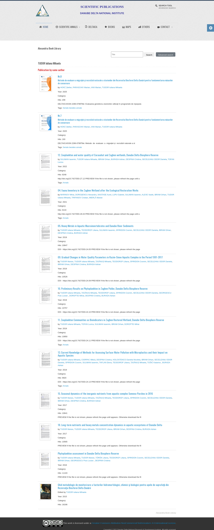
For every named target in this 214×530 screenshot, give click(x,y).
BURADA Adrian (118, 159)
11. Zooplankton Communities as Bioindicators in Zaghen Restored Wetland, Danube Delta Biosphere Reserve (111, 320)
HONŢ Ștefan (66, 87)
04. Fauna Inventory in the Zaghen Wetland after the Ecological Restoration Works (98, 190)
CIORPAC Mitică (88, 360)
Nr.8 (116, 80)
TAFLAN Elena (105, 362)
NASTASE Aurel (104, 195)
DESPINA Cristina (133, 159)
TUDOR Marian (66, 261)
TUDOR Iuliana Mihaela (112, 87)
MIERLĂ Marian (96, 198)
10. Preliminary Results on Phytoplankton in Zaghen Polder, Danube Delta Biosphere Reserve (103, 288)
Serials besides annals (72, 108)
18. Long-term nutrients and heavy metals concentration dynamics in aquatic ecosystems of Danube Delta (110, 425)
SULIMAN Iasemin (68, 159)
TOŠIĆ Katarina (154, 362)
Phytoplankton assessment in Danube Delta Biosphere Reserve (88, 453)
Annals (66, 183)
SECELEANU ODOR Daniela (154, 159)
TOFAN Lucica (87, 324)
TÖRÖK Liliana (102, 458)
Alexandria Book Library (166, 513)
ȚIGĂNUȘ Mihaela (103, 261)
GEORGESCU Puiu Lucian (82, 460)
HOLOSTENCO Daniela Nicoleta (126, 360)
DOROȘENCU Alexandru (86, 195)
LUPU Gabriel (118, 195)
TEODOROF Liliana (89, 230)
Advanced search (165, 55)
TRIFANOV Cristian (80, 198)
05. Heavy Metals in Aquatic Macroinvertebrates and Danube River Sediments (95, 226)
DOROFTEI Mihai (76, 296)
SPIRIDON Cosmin (124, 230)
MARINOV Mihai (67, 195)
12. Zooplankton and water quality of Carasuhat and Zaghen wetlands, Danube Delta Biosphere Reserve (108, 155)
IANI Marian (96, 87)
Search (149, 55)
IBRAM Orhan (104, 159)
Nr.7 (116, 119)
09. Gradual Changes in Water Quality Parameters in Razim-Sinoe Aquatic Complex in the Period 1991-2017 (110, 257)
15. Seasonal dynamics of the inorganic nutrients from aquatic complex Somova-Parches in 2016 (105, 393)
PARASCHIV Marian (81, 87)
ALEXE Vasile (148, 195)
